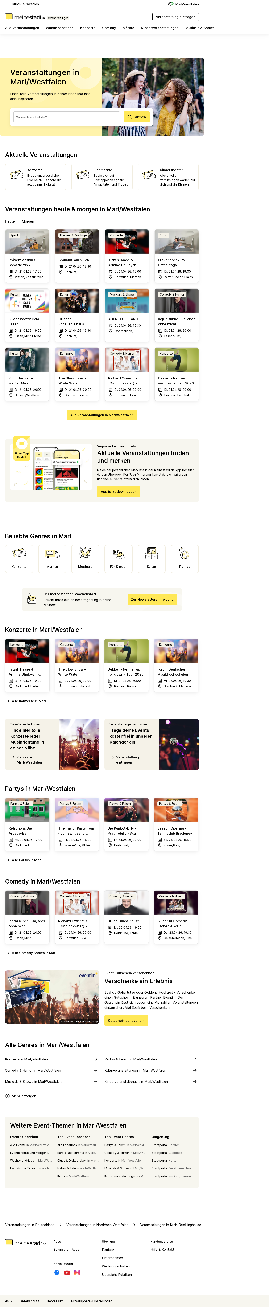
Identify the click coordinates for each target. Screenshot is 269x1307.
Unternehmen (112, 1258)
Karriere (108, 1249)
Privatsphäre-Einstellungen (91, 1301)
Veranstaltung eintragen (124, 759)
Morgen (28, 221)
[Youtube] (67, 1272)
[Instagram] (77, 1272)
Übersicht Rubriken (117, 1275)
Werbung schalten (116, 1266)
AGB (8, 1301)
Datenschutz (29, 1301)
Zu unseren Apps (66, 1249)
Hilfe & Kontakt (162, 1249)
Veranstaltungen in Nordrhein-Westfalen (93, 1224)
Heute (10, 221)
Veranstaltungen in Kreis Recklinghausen (167, 1224)
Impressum (55, 1301)
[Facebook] (57, 1272)
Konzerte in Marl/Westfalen (26, 759)
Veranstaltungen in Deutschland (30, 1225)
